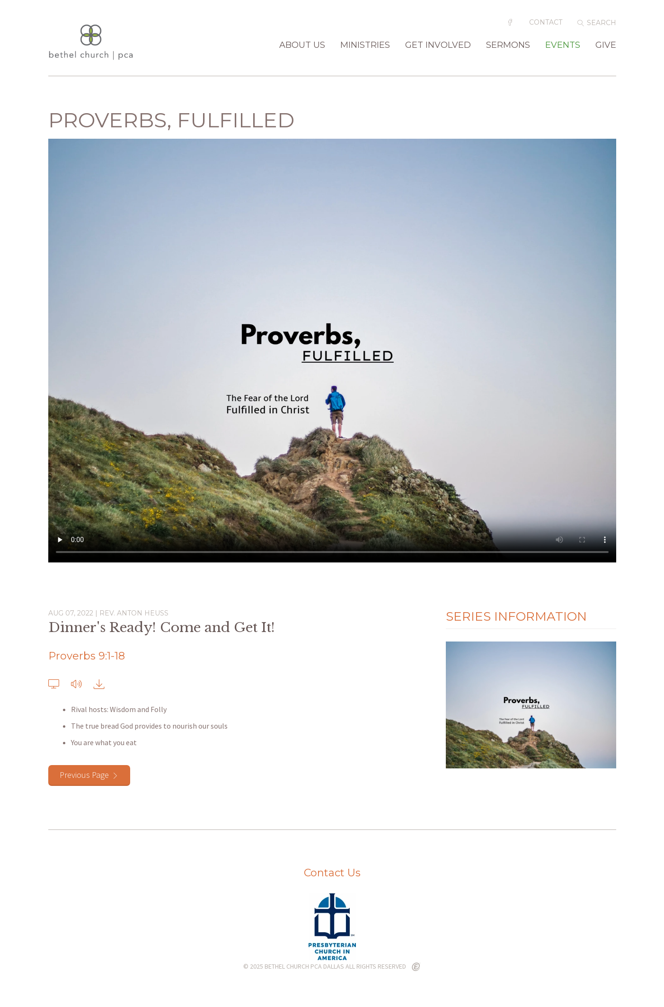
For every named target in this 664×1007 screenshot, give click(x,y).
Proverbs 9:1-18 (86, 656)
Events (562, 45)
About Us (302, 45)
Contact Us (332, 873)
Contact (545, 22)
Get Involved (438, 45)
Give (605, 45)
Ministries (365, 45)
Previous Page (84, 774)
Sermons (508, 45)
